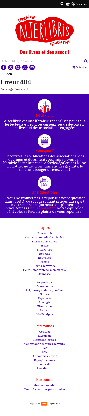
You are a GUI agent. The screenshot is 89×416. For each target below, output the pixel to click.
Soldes (44, 294)
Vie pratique (44, 282)
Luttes (44, 310)
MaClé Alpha (44, 314)
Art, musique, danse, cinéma (44, 290)
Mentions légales (44, 339)
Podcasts (45, 364)
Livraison (44, 335)
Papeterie (44, 298)
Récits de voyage (45, 266)
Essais (45, 245)
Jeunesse (44, 274)
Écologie (44, 302)
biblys (44, 403)
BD (44, 278)
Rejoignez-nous (44, 360)
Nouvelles (44, 257)
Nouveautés (44, 233)
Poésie (44, 261)
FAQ (44, 352)
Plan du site (44, 368)
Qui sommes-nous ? (44, 356)
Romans (44, 253)
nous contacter (42, 207)
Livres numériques (44, 241)
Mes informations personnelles (44, 389)
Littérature (44, 249)
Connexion (79, 4)
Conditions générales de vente (44, 344)
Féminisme (44, 306)
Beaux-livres (44, 286)
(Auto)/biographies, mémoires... (44, 270)
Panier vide (79, 67)
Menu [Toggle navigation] (10, 74)
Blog (44, 348)
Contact (44, 331)
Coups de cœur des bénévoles (44, 237)
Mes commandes (44, 385)
